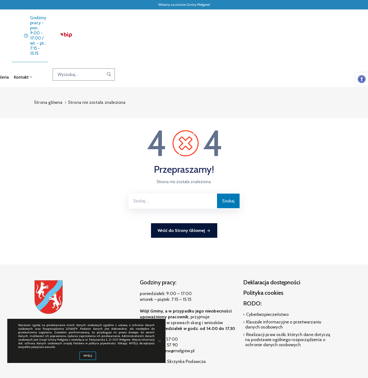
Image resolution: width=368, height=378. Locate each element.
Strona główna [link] (114, 36)
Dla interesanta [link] (178, 36)
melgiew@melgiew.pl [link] (175, 310)
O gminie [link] (211, 36)
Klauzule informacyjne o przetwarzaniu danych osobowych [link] (283, 284)
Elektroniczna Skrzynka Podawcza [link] (173, 321)
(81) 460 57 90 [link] (163, 304)
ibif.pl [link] (195, 360)
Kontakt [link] (255, 36)
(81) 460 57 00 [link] (163, 299)
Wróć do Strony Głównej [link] (184, 190)
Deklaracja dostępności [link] (271, 241)
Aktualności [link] (145, 36)
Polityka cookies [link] (263, 252)
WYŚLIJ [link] (88, 355)
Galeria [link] (234, 36)
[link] (361, 79)
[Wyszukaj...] (320, 36)
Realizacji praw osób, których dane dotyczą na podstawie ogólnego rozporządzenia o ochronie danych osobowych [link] (287, 299)
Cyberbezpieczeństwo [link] (267, 274)
